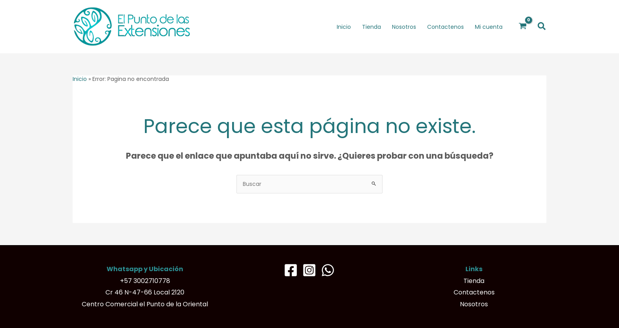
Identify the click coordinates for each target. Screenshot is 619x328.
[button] (542, 27)
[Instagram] (309, 270)
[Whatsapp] (328, 270)
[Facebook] (291, 270)
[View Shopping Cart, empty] (523, 26)
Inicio (80, 79)
